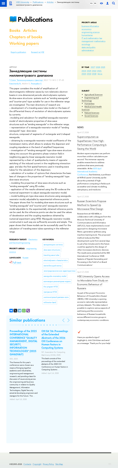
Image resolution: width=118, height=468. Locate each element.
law (100, 38)
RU (91, 3)
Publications (35, 19)
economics (86, 29)
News (80, 127)
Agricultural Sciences (93, 94)
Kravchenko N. (15, 83)
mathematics (99, 41)
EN (95, 3)
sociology (86, 44)
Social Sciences (91, 115)
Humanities (89, 103)
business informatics (90, 26)
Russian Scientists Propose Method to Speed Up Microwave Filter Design (91, 205)
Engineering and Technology (90, 99)
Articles (30, 30)
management (87, 41)
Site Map (59, 464)
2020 (84, 74)
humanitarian (87, 35)
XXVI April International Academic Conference (89, 171)
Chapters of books (25, 37)
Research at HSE (37, 52)
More (100, 74)
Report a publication (18, 52)
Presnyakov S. (36, 83)
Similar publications (27, 320)
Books (14, 30)
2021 (99, 71)
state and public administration (89, 49)
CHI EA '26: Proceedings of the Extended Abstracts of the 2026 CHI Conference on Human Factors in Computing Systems (54, 339)
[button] (22, 325)
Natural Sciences (92, 112)
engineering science (91, 32)
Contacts (27, 464)
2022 (94, 71)
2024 (84, 71)
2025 (103, 67)
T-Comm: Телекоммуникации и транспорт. (26, 80)
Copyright (37, 464)
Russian (26, 258)
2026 (98, 67)
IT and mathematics (90, 38)
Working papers (24, 43)
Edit (109, 464)
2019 (89, 74)
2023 (89, 71)
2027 (93, 67)
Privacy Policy (48, 464)
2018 (94, 74)
